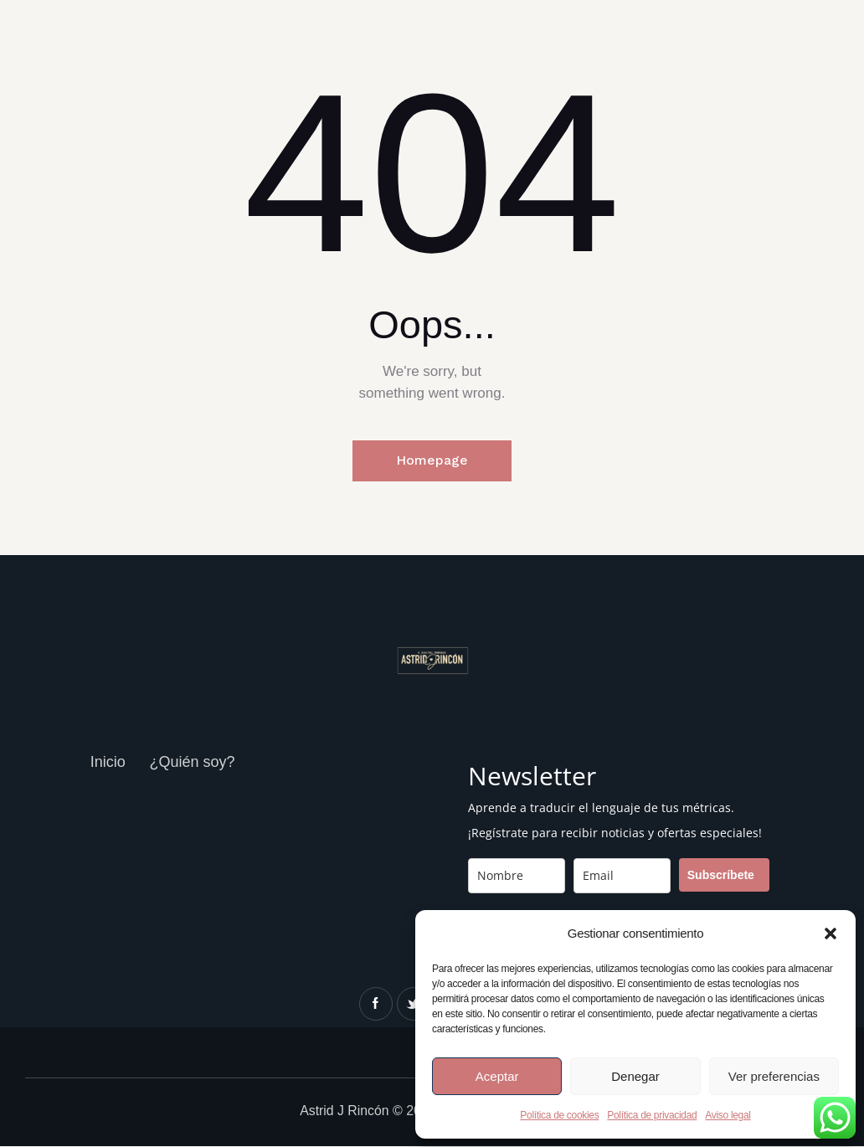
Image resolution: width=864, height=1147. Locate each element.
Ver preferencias (774, 1076)
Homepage (432, 461)
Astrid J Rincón (345, 1111)
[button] (830, 933)
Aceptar (497, 1076)
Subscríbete (720, 875)
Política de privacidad (652, 1115)
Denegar (635, 1076)
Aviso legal (727, 1115)
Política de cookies (559, 1115)
